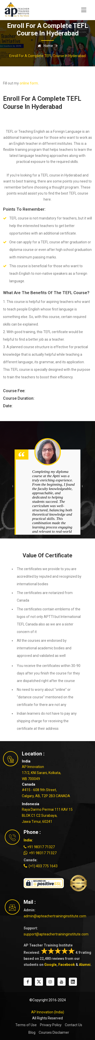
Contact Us (73, 1025)
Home (44, 46)
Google (50, 965)
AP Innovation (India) (47, 1012)
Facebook (66, 965)
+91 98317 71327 (39, 847)
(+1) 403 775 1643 (41, 866)
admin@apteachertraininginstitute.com (55, 916)
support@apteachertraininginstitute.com (56, 934)
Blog (31, 1032)
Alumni (84, 965)
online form (29, 83)
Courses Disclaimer (54, 1032)
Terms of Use (26, 1025)
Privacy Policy (51, 1025)
